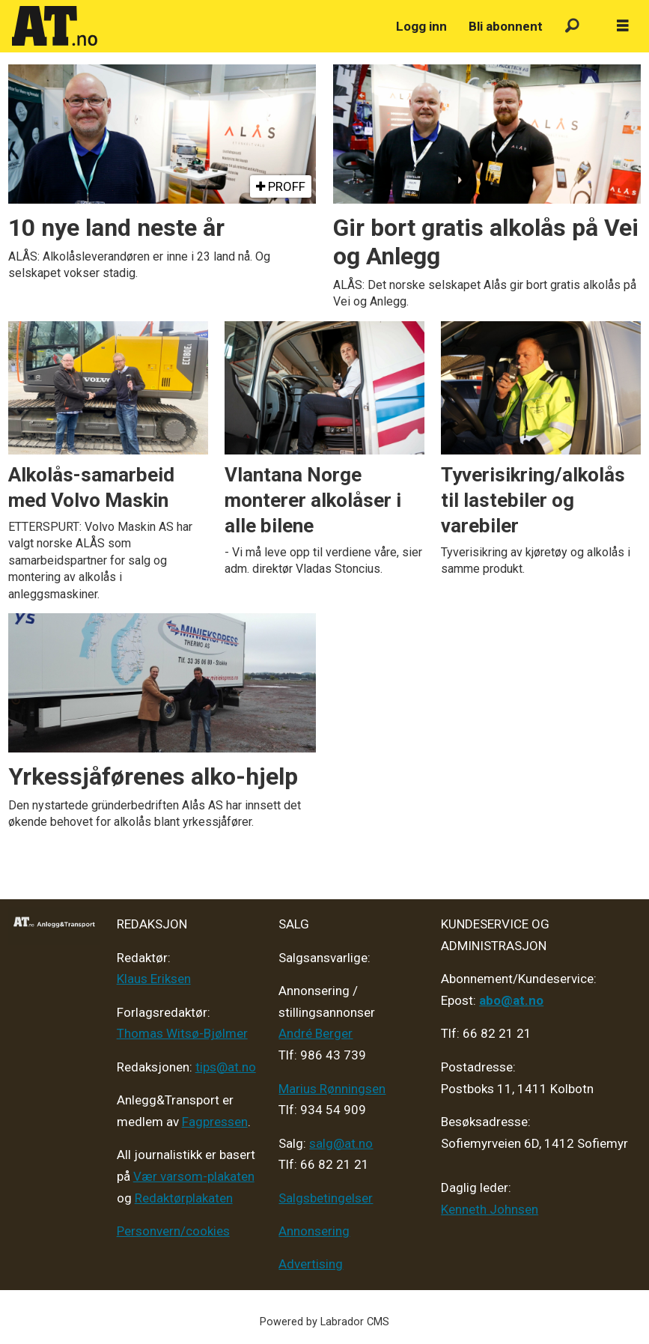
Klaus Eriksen (154, 978)
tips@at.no (225, 1066)
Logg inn (421, 26)
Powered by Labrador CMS (324, 1322)
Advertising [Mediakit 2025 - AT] (310, 1263)
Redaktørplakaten (184, 1198)
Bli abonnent (506, 26)
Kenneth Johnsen (489, 1209)
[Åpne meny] (622, 26)
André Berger (315, 1033)
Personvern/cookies (173, 1230)
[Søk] (572, 26)
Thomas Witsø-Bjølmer (182, 1033)
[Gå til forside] (54, 26)
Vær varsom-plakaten (194, 1176)
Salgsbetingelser (325, 1198)
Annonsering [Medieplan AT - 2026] (314, 1230)
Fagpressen (215, 1121)
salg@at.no (341, 1143)
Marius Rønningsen (332, 1088)
